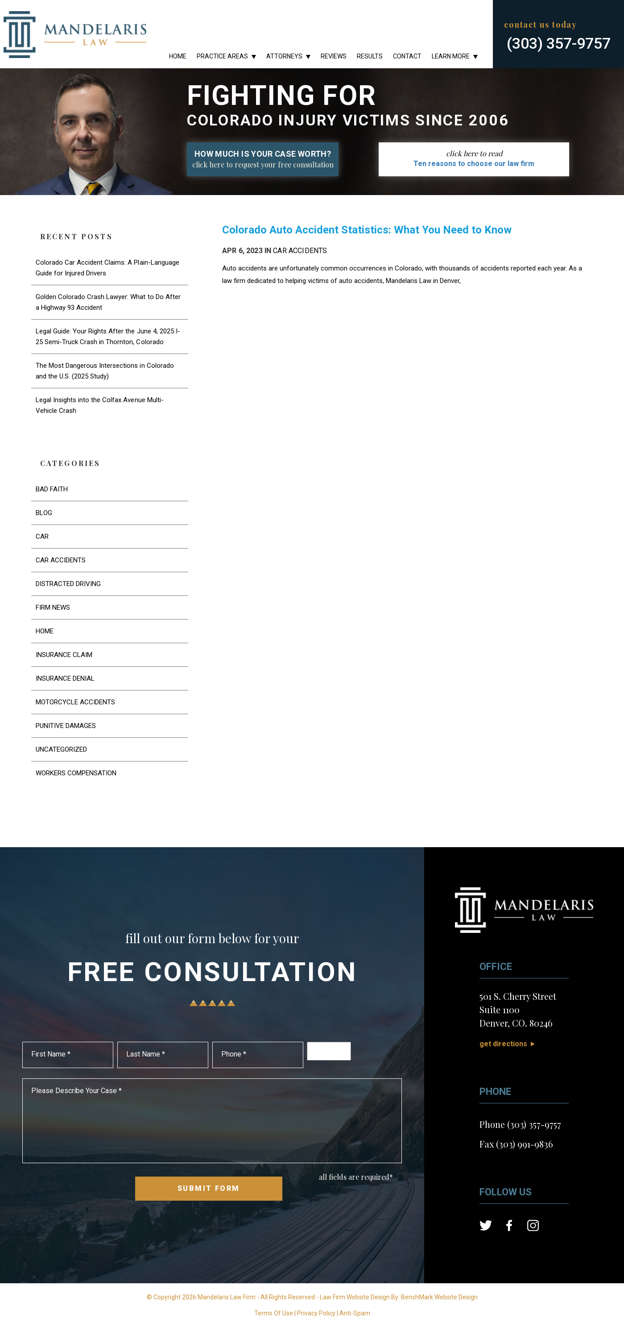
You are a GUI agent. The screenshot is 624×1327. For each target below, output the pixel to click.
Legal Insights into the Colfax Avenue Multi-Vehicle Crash (100, 405)
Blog (44, 513)
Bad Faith (52, 489)
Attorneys (284, 56)
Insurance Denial (65, 678)
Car (42, 536)
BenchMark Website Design (439, 1297)
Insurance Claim (64, 655)
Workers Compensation (76, 773)
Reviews (334, 56)
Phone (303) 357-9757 (520, 1124)
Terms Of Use (273, 1313)
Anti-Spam (354, 1313)
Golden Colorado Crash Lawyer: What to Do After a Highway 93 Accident (108, 302)
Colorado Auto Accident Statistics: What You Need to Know (367, 230)
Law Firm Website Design (355, 1297)
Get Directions (503, 1044)
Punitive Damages (66, 726)
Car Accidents (300, 250)
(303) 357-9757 (559, 43)
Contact (407, 56)
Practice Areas (222, 56)
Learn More (451, 56)
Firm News (53, 607)
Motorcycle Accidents (76, 702)
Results (370, 56)
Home (177, 56)
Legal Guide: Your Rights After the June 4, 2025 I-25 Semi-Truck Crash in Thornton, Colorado (108, 336)
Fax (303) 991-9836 (516, 1144)
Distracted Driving (68, 584)
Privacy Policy (316, 1313)
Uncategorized (61, 749)
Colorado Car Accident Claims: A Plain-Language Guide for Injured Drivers (107, 267)
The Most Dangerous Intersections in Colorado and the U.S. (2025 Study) (105, 371)
